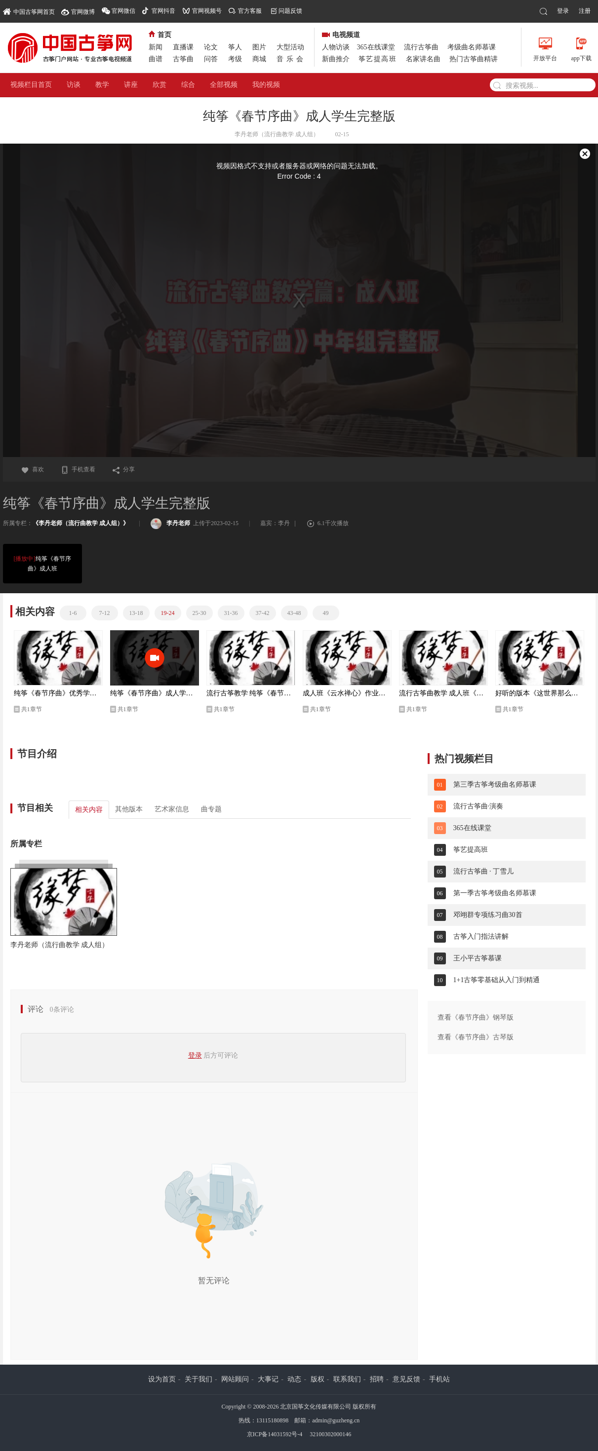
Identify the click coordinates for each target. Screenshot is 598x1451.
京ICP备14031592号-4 (275, 1434)
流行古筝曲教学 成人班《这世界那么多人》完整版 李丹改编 (443, 693)
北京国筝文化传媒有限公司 (315, 1406)
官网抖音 (163, 10)
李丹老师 (170, 523)
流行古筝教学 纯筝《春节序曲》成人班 (250, 693)
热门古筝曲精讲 (473, 59)
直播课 (183, 47)
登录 (563, 10)
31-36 (231, 613)
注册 (585, 10)
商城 (259, 59)
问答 (211, 59)
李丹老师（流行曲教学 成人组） (59, 945)
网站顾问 (235, 1379)
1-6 (73, 613)
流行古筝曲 (421, 47)
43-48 (294, 613)
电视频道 (341, 34)
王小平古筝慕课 (477, 958)
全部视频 (224, 84)
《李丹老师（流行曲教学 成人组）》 (81, 523)
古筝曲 (183, 59)
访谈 (73, 84)
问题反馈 (290, 10)
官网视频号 (207, 10)
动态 (294, 1379)
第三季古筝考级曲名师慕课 (494, 784)
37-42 (263, 613)
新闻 (155, 47)
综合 (188, 84)
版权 (317, 1379)
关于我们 (198, 1379)
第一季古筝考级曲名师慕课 (494, 893)
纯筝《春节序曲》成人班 (42, 563)
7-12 (104, 613)
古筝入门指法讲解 (481, 936)
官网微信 (123, 10)
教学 (102, 84)
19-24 (168, 613)
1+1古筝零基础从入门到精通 (496, 980)
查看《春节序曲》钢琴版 (476, 1017)
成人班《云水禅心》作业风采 (347, 693)
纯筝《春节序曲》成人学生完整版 (154, 693)
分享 (123, 469)
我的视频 (266, 84)
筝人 (235, 47)
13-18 (136, 613)
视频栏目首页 (31, 84)
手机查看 (78, 469)
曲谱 (155, 59)
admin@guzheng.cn (335, 1420)
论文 (211, 47)
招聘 (377, 1379)
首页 (160, 34)
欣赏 (159, 84)
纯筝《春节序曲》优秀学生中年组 (58, 693)
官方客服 (250, 10)
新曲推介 (336, 59)
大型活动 (290, 47)
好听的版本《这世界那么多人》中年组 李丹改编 (539, 693)
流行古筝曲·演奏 (478, 806)
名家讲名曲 (423, 59)
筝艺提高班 (378, 59)
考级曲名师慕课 (471, 47)
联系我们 (347, 1379)
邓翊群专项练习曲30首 (487, 914)
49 (326, 613)
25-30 (199, 613)
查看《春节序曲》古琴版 (476, 1037)
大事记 (268, 1379)
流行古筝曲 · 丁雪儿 (483, 871)
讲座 (131, 84)
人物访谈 (336, 47)
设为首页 (162, 1379)
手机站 (439, 1379)
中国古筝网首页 (29, 11)
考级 (235, 59)
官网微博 (83, 11)
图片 (259, 47)
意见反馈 (406, 1379)
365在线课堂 (376, 47)
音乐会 (291, 59)
